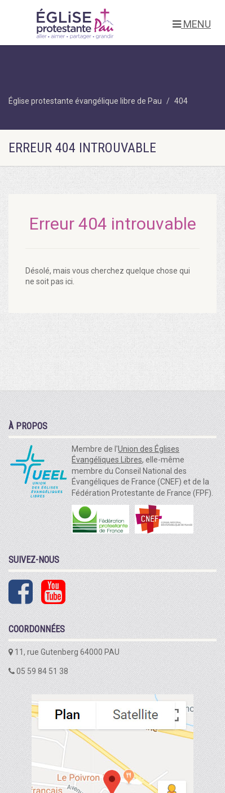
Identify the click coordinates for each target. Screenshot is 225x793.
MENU (192, 24)
